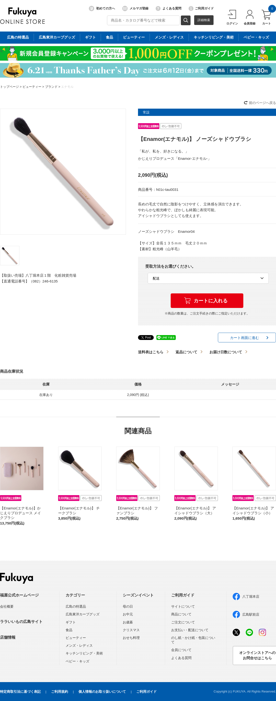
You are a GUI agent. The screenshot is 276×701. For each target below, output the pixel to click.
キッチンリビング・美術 (84, 653)
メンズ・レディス (79, 645)
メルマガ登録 (135, 8)
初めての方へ (102, 8)
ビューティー (32, 87)
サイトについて (183, 606)
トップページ (9, 87)
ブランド (51, 87)
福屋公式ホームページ (19, 595)
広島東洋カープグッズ (83, 614)
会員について (181, 650)
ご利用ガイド (201, 8)
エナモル (67, 87)
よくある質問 (168, 8)
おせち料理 (131, 638)
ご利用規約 (59, 691)
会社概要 (7, 606)
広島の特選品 (76, 606)
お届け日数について (225, 352)
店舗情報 (7, 637)
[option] (63, 172)
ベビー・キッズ (77, 661)
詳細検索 (204, 20)
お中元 (128, 614)
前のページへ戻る (262, 103)
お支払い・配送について (189, 630)
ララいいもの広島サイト (21, 622)
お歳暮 (128, 622)
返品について (186, 352)
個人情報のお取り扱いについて (102, 691)
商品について (181, 614)
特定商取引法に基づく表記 (20, 691)
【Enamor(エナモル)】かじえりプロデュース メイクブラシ (20, 513)
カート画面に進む (244, 338)
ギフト (71, 622)
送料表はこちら (150, 352)
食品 (69, 630)
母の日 (128, 606)
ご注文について (183, 622)
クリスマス (131, 630)
